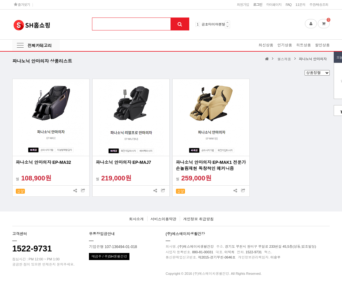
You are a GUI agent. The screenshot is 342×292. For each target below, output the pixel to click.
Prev (227, 22)
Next (227, 26)
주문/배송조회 (318, 4)
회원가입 (243, 4)
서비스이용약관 (163, 219)
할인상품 (322, 45)
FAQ (288, 4)
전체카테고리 (40, 45)
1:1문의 (300, 4)
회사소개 (136, 219)
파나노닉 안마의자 (313, 59)
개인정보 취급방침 (198, 219)
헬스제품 (284, 59)
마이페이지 (274, 4)
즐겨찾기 (22, 4)
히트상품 (303, 45)
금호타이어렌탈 (213, 24)
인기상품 (284, 45)
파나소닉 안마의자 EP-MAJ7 (123, 162)
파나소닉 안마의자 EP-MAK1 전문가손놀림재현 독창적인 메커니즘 (211, 165)
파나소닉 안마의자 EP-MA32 (43, 162)
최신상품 (266, 45)
